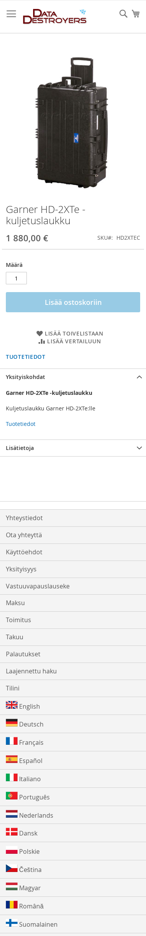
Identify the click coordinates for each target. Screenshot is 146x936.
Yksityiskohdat (25, 377)
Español (24, 760)
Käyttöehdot (24, 552)
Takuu (14, 637)
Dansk (21, 832)
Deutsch (25, 723)
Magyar (23, 887)
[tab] (73, 377)
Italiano (23, 778)
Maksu (15, 603)
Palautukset (23, 654)
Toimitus (18, 620)
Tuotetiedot (26, 356)
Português (28, 796)
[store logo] (55, 17)
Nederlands (29, 815)
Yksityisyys (21, 569)
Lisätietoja (20, 448)
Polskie (23, 851)
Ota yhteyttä (24, 535)
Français (25, 742)
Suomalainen (32, 924)
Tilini (12, 688)
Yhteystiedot (24, 518)
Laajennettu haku (31, 671)
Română (25, 905)
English (23, 706)
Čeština (24, 869)
